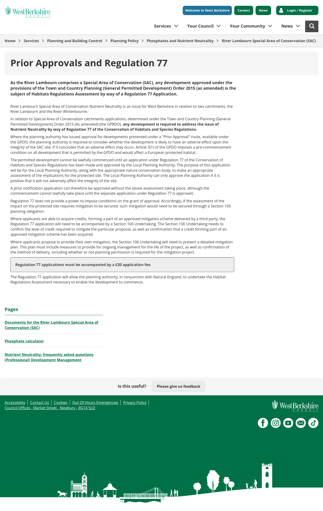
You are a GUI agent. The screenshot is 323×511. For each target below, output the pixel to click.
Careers (243, 10)
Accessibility (15, 402)
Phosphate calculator (24, 341)
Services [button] (162, 26)
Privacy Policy (134, 402)
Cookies (60, 402)
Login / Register (299, 10)
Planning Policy (124, 40)
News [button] (287, 26)
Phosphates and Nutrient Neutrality (180, 40)
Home (10, 40)
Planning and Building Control (74, 40)
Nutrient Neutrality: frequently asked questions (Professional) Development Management (49, 357)
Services (31, 40)
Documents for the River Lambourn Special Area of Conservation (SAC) (51, 325)
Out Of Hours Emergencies (95, 402)
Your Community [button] (247, 26)
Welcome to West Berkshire (207, 10)
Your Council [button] (200, 26)
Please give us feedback (178, 386)
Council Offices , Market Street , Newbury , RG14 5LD (50, 407)
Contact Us (39, 402)
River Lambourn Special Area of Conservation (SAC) (269, 40)
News (263, 10)
